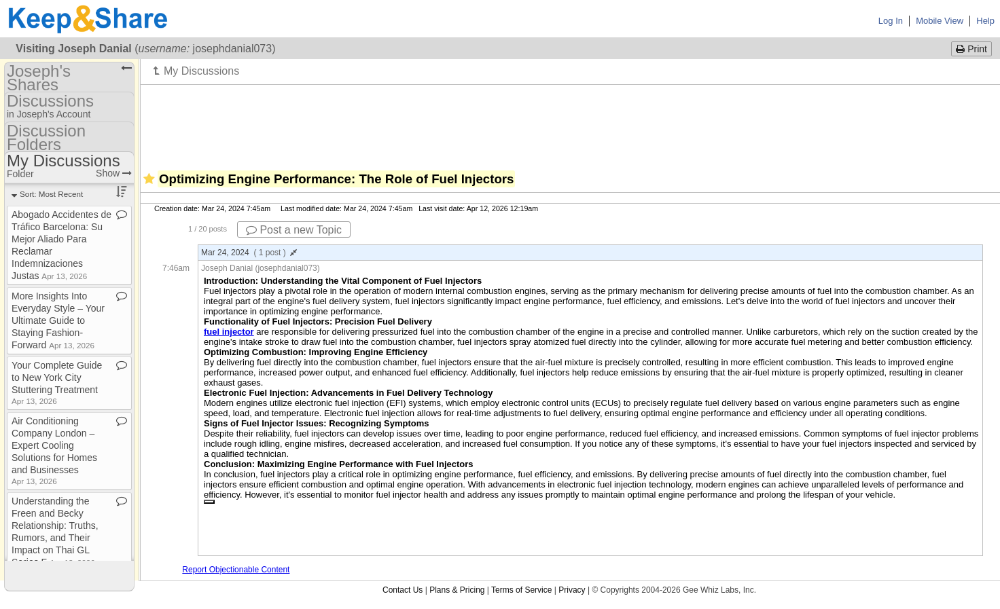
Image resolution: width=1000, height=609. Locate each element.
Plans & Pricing (456, 590)
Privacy (571, 590)
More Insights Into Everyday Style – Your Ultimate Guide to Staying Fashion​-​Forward (58, 320)
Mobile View (939, 21)
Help (985, 21)
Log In (890, 21)
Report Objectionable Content (235, 569)
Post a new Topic (294, 230)
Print (971, 48)
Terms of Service (521, 590)
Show (114, 173)
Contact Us (402, 590)
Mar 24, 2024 (249, 252)
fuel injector (229, 332)
